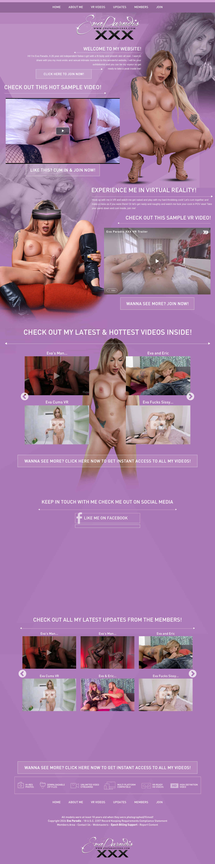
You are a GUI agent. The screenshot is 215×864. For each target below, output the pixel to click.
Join (159, 7)
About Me (76, 7)
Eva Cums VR (57, 402)
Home (56, 7)
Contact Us (83, 825)
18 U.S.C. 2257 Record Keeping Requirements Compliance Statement (125, 821)
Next (190, 396)
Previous (24, 396)
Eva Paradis (74, 821)
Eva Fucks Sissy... (158, 402)
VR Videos (98, 7)
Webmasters (100, 825)
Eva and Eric (158, 353)
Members (141, 7)
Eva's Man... (57, 353)
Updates (119, 7)
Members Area (66, 825)
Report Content (149, 825)
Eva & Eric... (107, 676)
